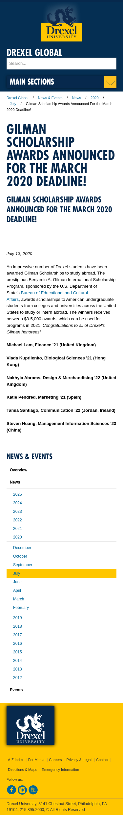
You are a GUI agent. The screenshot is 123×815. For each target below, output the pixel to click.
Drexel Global (34, 52)
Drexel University (61, 21)
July (13, 104)
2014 (17, 660)
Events (16, 690)
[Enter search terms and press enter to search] (61, 63)
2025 (17, 494)
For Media (36, 760)
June (17, 582)
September (22, 565)
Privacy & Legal (79, 760)
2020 (94, 98)
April (17, 590)
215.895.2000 (32, 809)
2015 (17, 652)
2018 (17, 626)
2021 (17, 528)
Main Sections (32, 81)
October (20, 556)
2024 (17, 503)
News (76, 98)
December (22, 547)
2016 (17, 643)
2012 (17, 677)
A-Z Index (16, 760)
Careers (55, 760)
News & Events (50, 98)
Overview (18, 470)
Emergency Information (60, 770)
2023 (17, 511)
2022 (17, 520)
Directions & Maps (22, 770)
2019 (17, 618)
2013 (17, 669)
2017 (17, 635)
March (18, 599)
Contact (102, 760)
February (21, 607)
